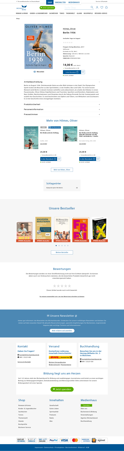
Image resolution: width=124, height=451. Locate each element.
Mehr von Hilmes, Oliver (62, 170)
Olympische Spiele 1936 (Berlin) (54, 188)
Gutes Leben (54, 408)
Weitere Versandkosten (57, 362)
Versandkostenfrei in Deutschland (28, 1)
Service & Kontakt (101, 1)
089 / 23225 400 (25, 357)
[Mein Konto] (97, 7)
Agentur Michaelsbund (89, 418)
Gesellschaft (54, 405)
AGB (87, 447)
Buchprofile (88, 13)
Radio (52, 418)
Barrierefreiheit (71, 447)
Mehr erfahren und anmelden (62, 331)
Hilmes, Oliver (69, 29)
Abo (51, 421)
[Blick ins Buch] (38, 72)
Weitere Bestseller (62, 252)
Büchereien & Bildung (89, 412)
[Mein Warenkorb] (106, 7)
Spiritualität (54, 412)
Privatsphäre (59, 447)
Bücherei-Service (101, 13)
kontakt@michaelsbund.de (29, 355)
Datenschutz (48, 447)
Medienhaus (74, 2)
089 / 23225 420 (87, 361)
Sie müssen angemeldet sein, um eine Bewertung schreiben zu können (62, 296)
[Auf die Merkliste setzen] (83, 72)
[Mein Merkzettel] (101, 7)
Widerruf (81, 447)
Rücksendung (66, 365)
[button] (56, 245)
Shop (50, 2)
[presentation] (24, 134)
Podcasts (53, 415)
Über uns (84, 408)
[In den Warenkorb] (72, 72)
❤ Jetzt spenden (47, 8)
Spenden (86, 405)
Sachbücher (53, 13)
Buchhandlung (86, 421)
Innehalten (60, 2)
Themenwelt (70, 13)
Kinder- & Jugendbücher (38, 13)
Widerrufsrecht (54, 365)
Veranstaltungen (87, 415)
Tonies (62, 13)
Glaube (79, 13)
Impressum (39, 447)
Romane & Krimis (22, 13)
